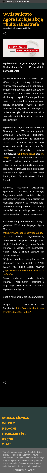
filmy (6, 444)
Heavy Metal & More (18, 1)
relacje (9, 428)
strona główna (15, 417)
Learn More (20, 470)
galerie (8, 422)
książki (7, 438)
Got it (31, 470)
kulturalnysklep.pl (26, 153)
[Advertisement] (23, 350)
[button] (4, 33)
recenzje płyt (14, 433)
